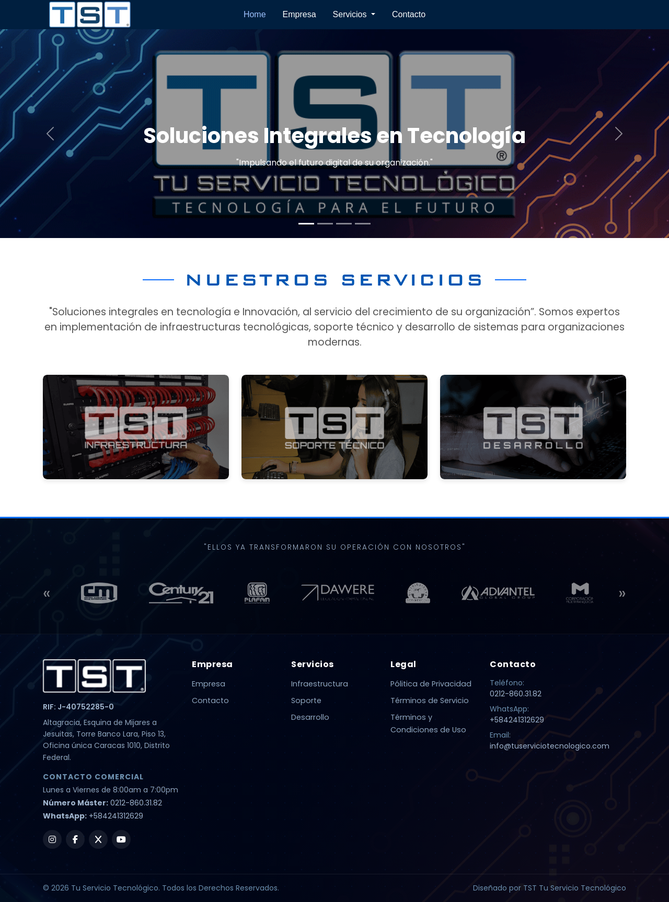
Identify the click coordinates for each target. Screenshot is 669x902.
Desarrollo (310, 717)
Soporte (306, 700)
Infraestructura (319, 684)
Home (255, 14)
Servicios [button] (351, 14)
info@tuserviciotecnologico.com (549, 746)
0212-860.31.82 (136, 803)
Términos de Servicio (429, 700)
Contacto (408, 14)
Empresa (299, 14)
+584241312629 (116, 816)
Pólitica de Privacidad (430, 684)
